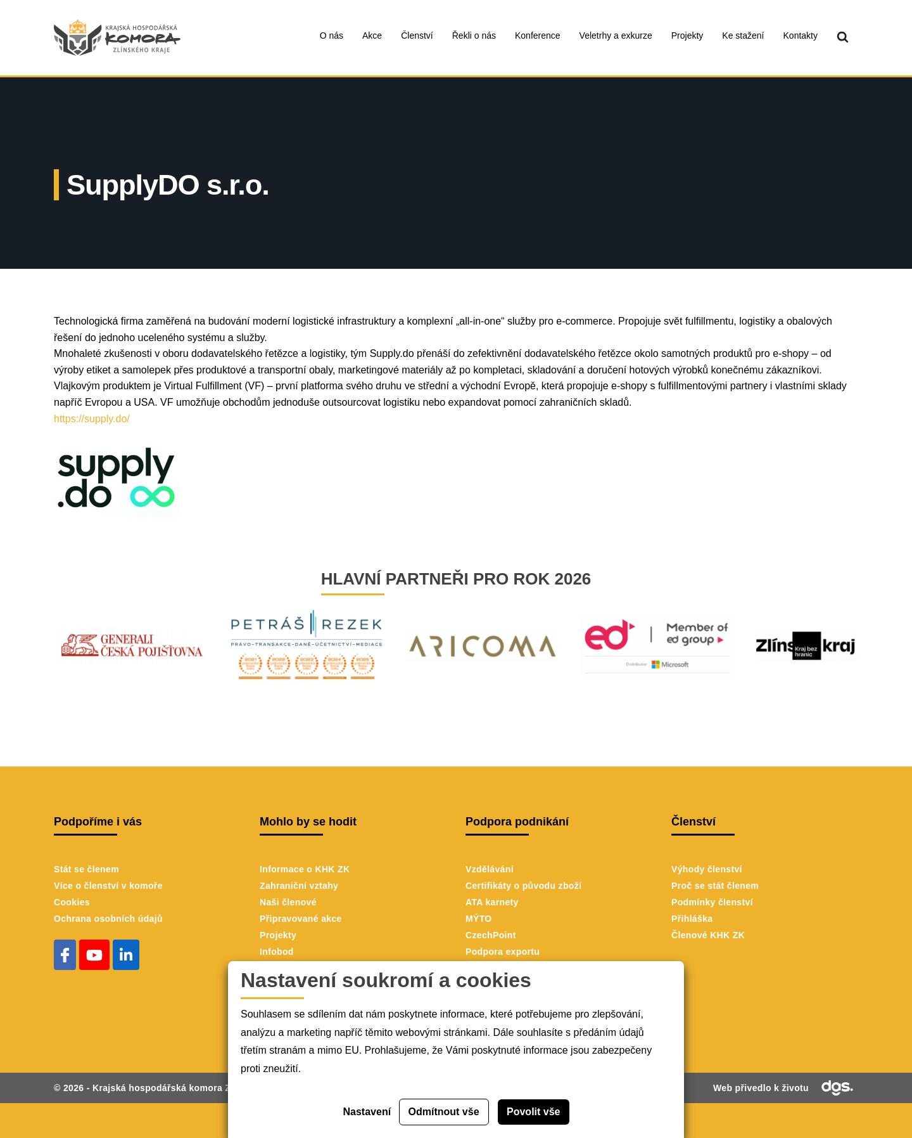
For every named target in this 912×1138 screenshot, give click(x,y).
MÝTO (479, 919)
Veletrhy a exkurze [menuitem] (616, 35)
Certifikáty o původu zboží (523, 886)
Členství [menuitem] (417, 35)
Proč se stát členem (715, 886)
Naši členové (288, 902)
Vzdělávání (490, 869)
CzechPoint (491, 935)
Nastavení (367, 1111)
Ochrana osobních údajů (108, 919)
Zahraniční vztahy (299, 886)
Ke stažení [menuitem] (743, 35)
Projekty (278, 935)
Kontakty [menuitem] (800, 35)
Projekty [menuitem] (687, 35)
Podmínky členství (712, 902)
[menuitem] (842, 38)
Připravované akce (301, 919)
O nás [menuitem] (331, 35)
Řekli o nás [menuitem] (474, 35)
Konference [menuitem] (537, 35)
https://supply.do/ (94, 418)
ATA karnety (492, 902)
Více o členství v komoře (108, 886)
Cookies (72, 902)
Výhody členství (706, 869)
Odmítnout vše (443, 1111)
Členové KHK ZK (708, 935)
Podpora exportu (503, 952)
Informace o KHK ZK (305, 869)
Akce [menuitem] (372, 35)
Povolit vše (533, 1111)
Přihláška (691, 919)
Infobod (277, 952)
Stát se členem (86, 869)
